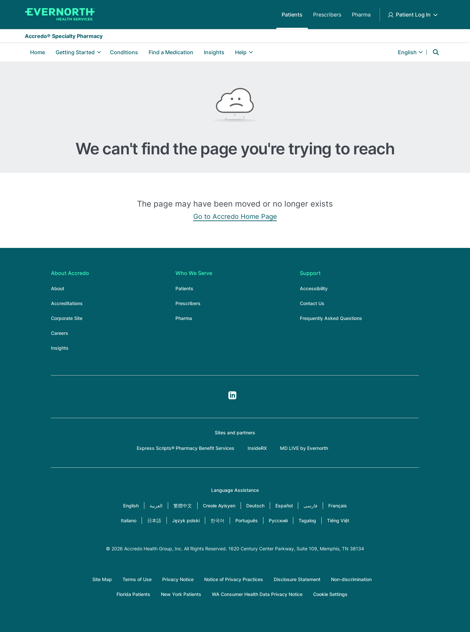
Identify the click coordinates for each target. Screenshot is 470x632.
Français (337, 505)
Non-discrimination (351, 579)
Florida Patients (133, 594)
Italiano (128, 520)
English (131, 505)
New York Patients (181, 594)
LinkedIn (232, 395)
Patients (292, 14)
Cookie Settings (330, 594)
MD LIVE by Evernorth (304, 448)
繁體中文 (182, 505)
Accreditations (67, 303)
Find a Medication (171, 52)
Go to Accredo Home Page (235, 216)
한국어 (217, 520)
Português (246, 520)
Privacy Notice (178, 579)
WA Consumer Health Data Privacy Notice (257, 594)
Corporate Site (66, 318)
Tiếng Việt (338, 520)
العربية (156, 505)
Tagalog (307, 520)
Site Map (102, 579)
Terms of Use (137, 579)
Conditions (124, 52)
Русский (278, 520)
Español (284, 505)
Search (436, 52)
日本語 (154, 520)
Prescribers (327, 14)
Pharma (361, 14)
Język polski (186, 520)
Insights (214, 52)
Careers (59, 333)
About (57, 288)
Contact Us (312, 303)
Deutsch (255, 505)
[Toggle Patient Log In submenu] (435, 14)
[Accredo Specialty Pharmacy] (60, 14)
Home (37, 52)
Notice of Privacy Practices (233, 579)
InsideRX (257, 448)
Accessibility (314, 288)
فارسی (310, 505)
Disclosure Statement (297, 579)
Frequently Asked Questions (331, 318)
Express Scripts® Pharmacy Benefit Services (185, 448)
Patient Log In (413, 14)
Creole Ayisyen (219, 505)
